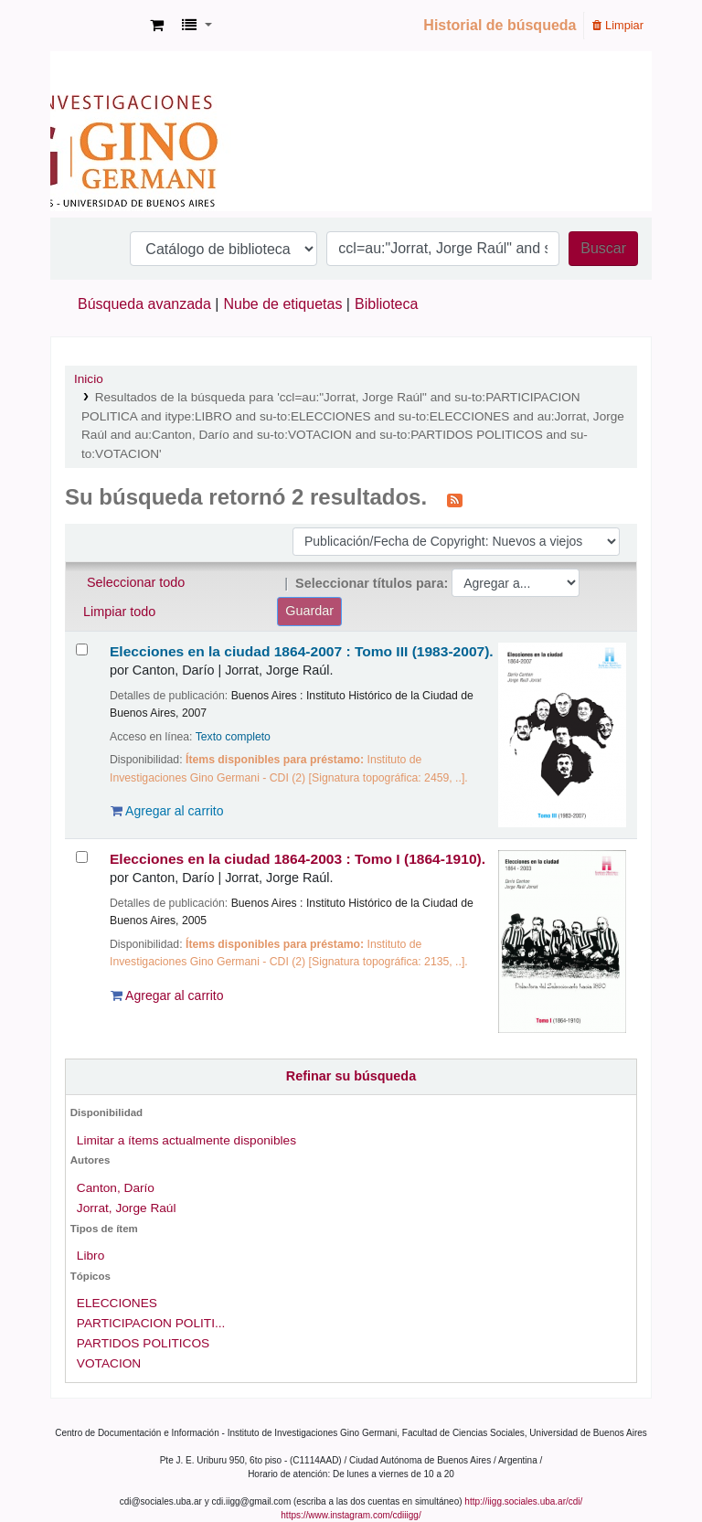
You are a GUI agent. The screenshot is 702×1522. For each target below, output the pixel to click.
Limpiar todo (119, 611)
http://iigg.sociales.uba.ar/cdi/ (523, 1501)
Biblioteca (386, 304)
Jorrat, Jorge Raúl (126, 1208)
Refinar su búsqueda (351, 1076)
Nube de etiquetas (283, 304)
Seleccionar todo (136, 582)
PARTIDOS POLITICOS (143, 1343)
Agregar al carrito (167, 811)
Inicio (88, 379)
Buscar (603, 248)
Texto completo (233, 736)
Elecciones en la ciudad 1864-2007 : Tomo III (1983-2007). (302, 651)
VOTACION (109, 1363)
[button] (157, 25)
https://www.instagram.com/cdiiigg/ (350, 1515)
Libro (90, 1255)
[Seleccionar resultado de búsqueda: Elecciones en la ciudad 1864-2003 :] (82, 857)
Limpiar (618, 25)
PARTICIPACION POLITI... (151, 1323)
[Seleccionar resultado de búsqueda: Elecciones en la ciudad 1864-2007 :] (82, 649)
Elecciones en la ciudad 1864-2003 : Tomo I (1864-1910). (297, 859)
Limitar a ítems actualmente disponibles (186, 1140)
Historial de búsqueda (499, 25)
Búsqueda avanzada (144, 304)
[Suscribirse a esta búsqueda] (454, 499)
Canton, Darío (115, 1188)
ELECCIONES (117, 1303)
